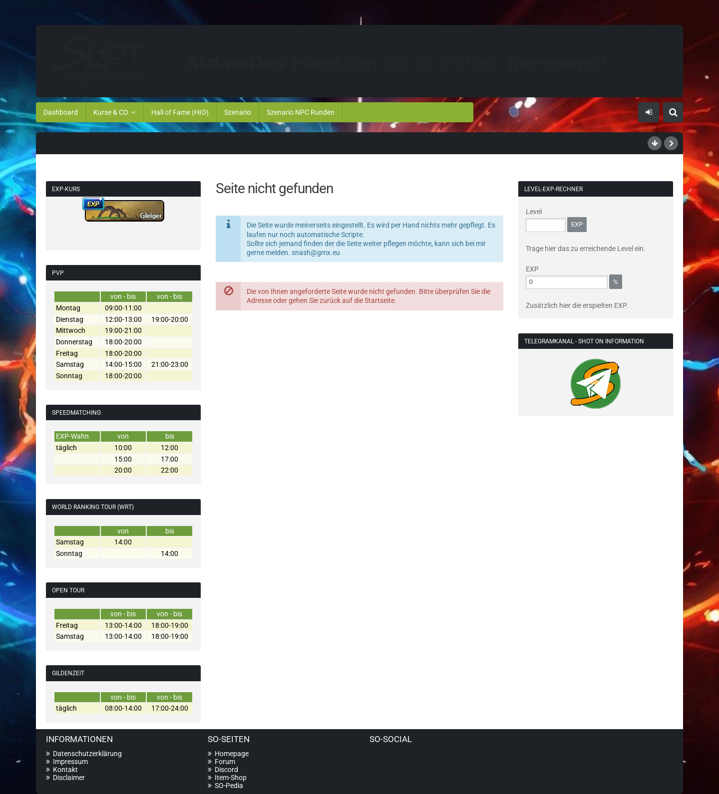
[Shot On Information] (359, 59)
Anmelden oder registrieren (648, 112)
